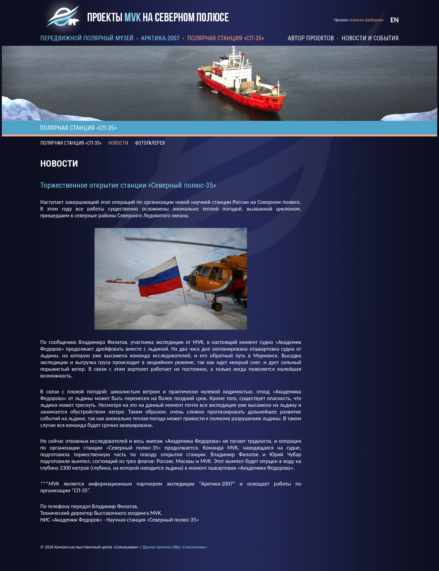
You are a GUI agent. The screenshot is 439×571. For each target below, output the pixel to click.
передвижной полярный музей (87, 38)
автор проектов (311, 38)
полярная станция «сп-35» (225, 38)
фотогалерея (150, 143)
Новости (118, 143)
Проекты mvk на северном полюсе (140, 22)
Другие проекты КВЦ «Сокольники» (175, 547)
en (394, 19)
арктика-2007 (160, 38)
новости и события (370, 38)
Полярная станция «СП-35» (71, 143)
